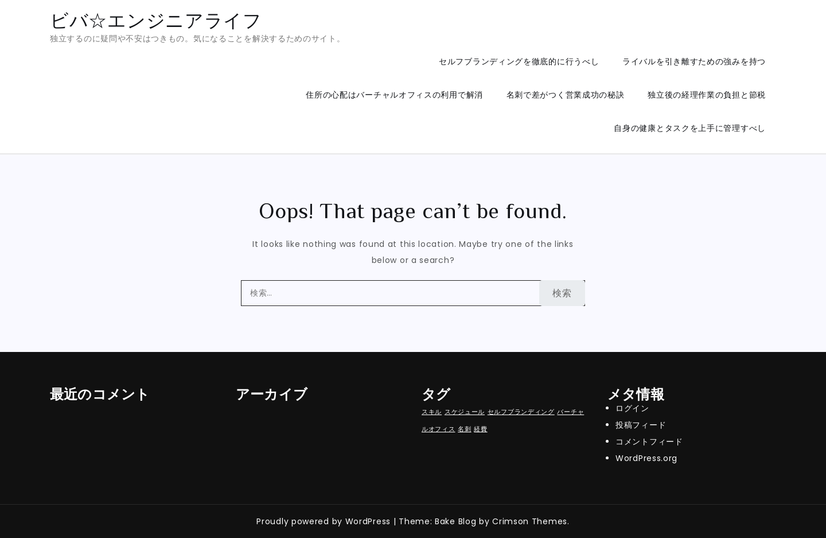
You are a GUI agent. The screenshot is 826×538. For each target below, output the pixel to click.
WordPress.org (646, 458)
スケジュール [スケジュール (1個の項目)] (465, 412)
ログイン (632, 408)
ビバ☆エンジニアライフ (156, 20)
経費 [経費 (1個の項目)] (480, 429)
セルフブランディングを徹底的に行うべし (519, 61)
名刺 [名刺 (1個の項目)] (464, 429)
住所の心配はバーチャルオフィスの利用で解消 (394, 94)
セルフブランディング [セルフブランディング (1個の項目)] (521, 412)
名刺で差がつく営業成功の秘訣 (565, 94)
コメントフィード (649, 441)
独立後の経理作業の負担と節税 (707, 94)
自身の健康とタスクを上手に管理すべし (690, 128)
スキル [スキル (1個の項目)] (432, 412)
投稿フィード (640, 425)
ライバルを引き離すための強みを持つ (694, 61)
